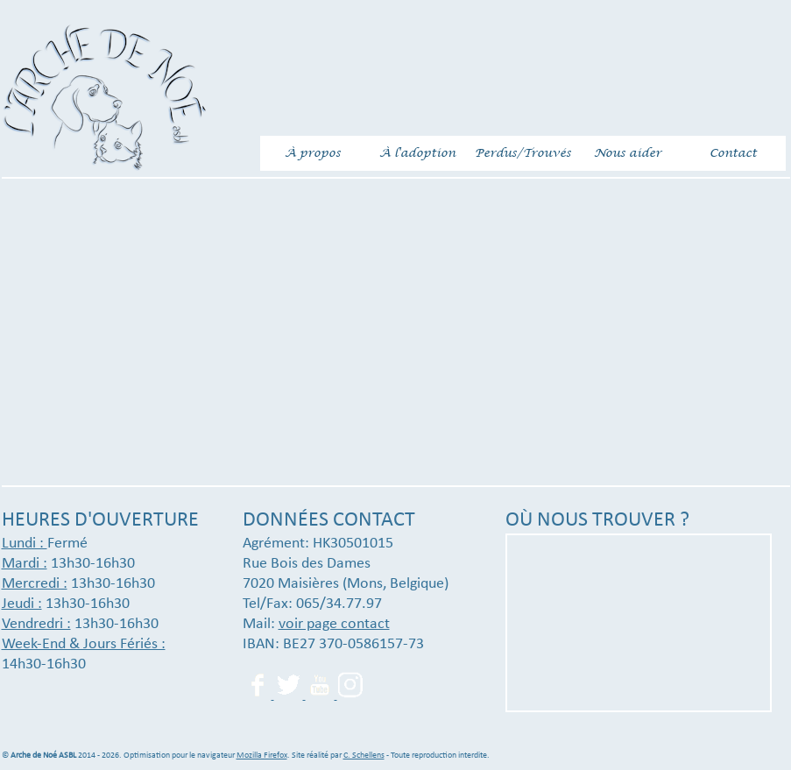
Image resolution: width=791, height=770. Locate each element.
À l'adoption (417, 152)
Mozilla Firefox (262, 755)
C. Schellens (364, 755)
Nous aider (627, 152)
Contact (733, 152)
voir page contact (334, 624)
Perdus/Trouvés (523, 152)
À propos (313, 152)
